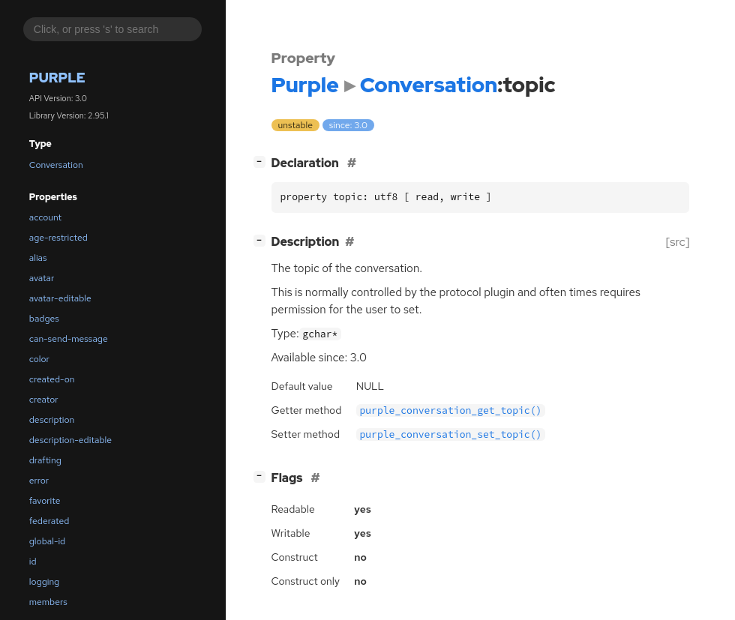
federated (49, 521)
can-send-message (68, 339)
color (39, 359)
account (45, 217)
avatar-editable (60, 298)
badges (44, 319)
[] (262, 161)
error (39, 481)
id (33, 562)
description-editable (70, 440)
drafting (45, 460)
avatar (41, 278)
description (51, 420)
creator (43, 400)
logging (44, 582)
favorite (45, 501)
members (48, 602)
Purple (57, 77)
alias (38, 258)
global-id (47, 541)
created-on (52, 379)
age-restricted (58, 238)
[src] (677, 242)
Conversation (56, 165)
